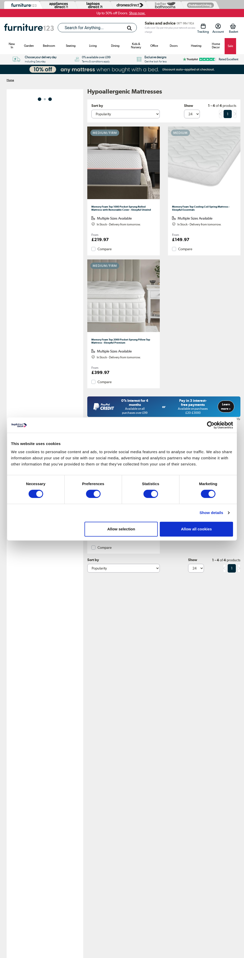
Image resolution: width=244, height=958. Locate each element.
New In (12, 45)
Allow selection (121, 529)
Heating (196, 46)
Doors (174, 46)
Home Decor (216, 45)
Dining (115, 46)
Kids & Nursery (136, 45)
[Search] (129, 28)
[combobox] (97, 27)
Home (10, 80)
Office (154, 46)
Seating (71, 46)
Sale (230, 46)
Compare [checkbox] (104, 249)
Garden (29, 46)
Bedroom (49, 46)
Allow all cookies (196, 529)
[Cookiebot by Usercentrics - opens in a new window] (210, 425)
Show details (211, 512)
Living (93, 46)
